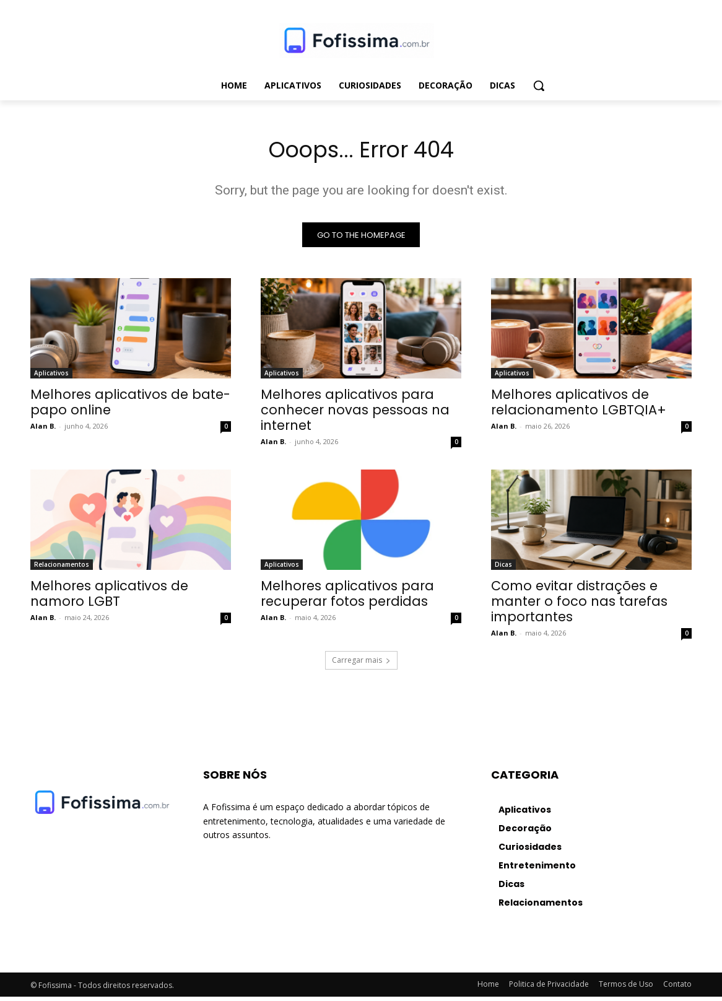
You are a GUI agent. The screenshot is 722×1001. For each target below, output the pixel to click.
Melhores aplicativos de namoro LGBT (109, 597)
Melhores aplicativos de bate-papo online (130, 406)
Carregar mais (361, 664)
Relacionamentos (61, 568)
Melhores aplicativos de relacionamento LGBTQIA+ (578, 406)
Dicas (503, 568)
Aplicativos (51, 377)
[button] (539, 85)
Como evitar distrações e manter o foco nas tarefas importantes (579, 605)
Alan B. (43, 430)
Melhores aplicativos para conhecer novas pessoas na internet (355, 414)
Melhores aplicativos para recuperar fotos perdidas (347, 597)
